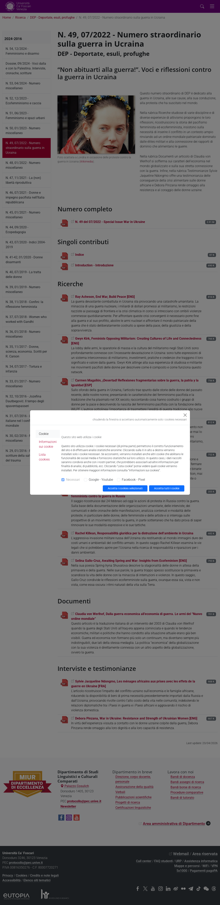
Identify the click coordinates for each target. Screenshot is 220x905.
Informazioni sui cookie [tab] (48, 444)
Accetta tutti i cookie (166, 488)
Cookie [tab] (43, 434)
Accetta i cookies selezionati (125, 488)
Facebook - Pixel (133, 480)
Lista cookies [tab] (44, 457)
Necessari (73, 480)
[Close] (185, 415)
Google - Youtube (101, 480)
